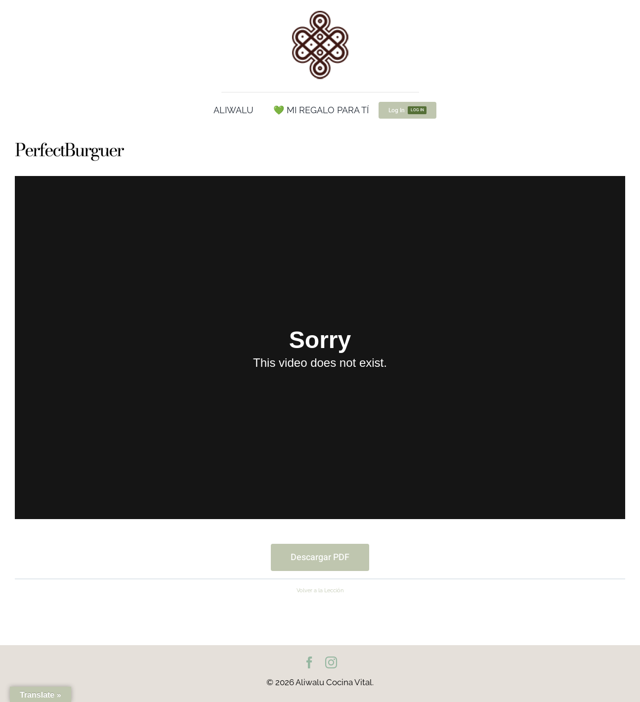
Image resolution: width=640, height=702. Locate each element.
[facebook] (309, 662)
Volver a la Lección (320, 590)
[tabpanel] (320, 373)
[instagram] (331, 662)
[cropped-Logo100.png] (320, 11)
